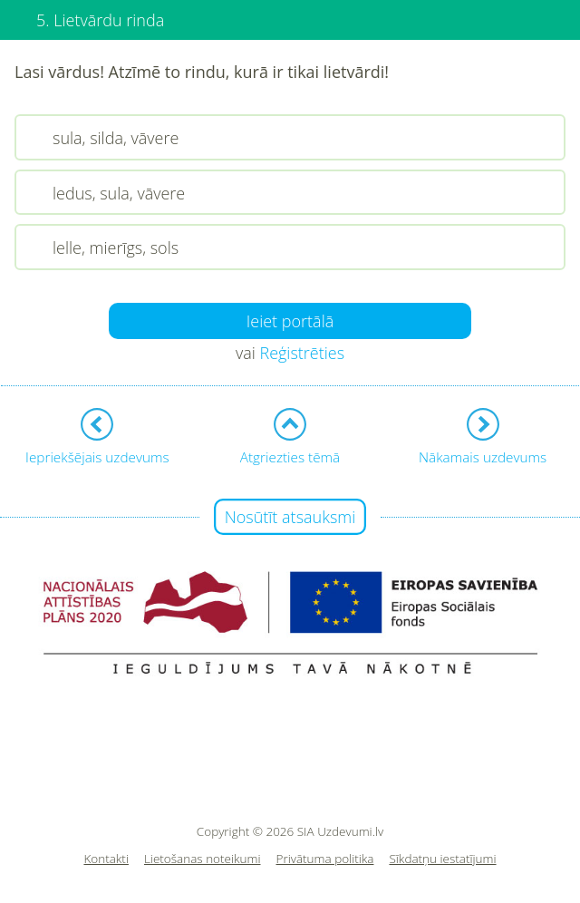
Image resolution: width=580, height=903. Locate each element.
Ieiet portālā (290, 321)
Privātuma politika (325, 859)
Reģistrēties (301, 353)
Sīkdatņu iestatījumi (442, 859)
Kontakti (106, 859)
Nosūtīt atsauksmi (290, 517)
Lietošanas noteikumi (202, 859)
